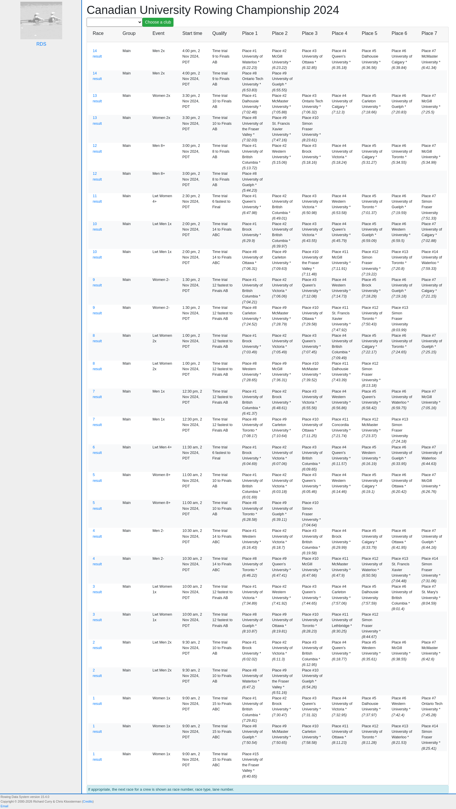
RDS (41, 44)
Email (4, 806)
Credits (87, 801)
